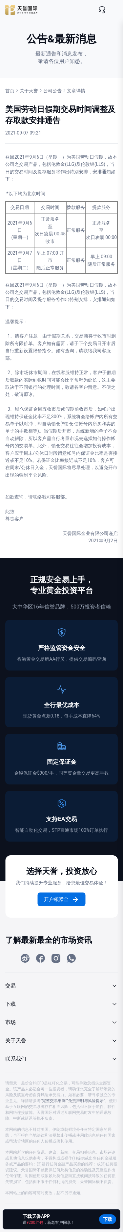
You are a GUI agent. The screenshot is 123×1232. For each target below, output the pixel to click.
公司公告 (52, 90)
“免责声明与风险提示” (86, 1100)
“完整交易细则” (54, 1100)
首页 (9, 90)
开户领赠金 (61, 899)
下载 (107, 1219)
